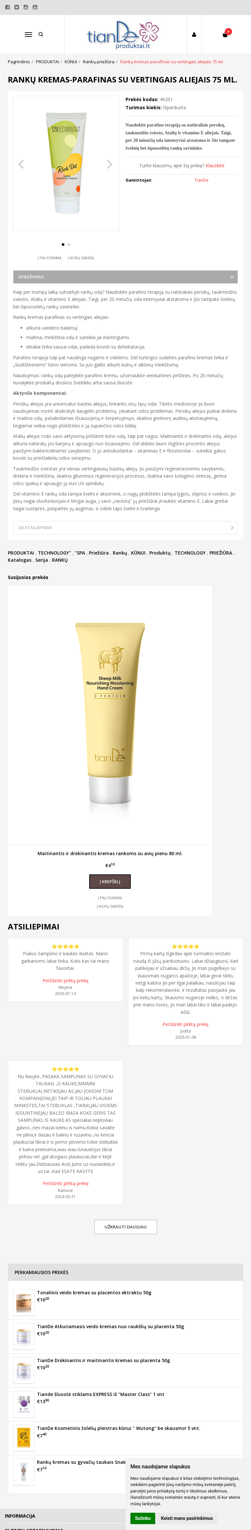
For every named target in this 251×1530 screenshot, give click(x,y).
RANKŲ (60, 573)
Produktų (160, 565)
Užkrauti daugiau (126, 1239)
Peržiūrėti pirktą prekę (65, 993)
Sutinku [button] (143, 1518)
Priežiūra (99, 565)
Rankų (120, 565)
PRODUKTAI (21, 565)
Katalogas (19, 573)
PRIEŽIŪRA (220, 565)
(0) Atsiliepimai (35, 540)
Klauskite (215, 165)
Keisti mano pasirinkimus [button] (187, 1518)
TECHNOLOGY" (54, 565)
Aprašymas (31, 289)
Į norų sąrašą (81, 270)
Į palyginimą (49, 270)
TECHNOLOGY (190, 565)
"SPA (80, 565)
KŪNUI (138, 565)
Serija (41, 573)
